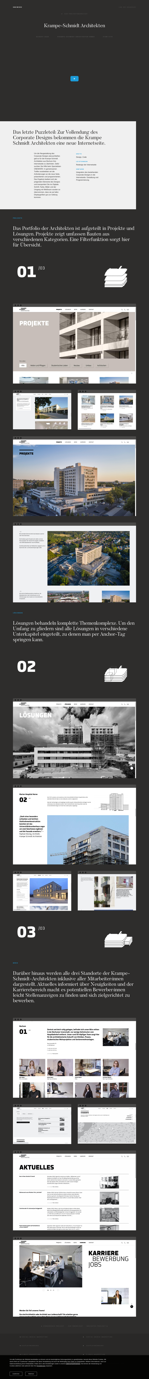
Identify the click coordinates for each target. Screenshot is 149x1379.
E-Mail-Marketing (31, 1355)
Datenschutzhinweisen (73, 1363)
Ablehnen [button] (31, 1374)
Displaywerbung (30, 1346)
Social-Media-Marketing (35, 1337)
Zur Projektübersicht (74, 14)
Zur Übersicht (75, 1326)
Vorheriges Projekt (52, 1326)
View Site (108, 37)
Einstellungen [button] (41, 1366)
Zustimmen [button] (16, 1374)
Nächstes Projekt (97, 1326)
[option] (74, 78)
